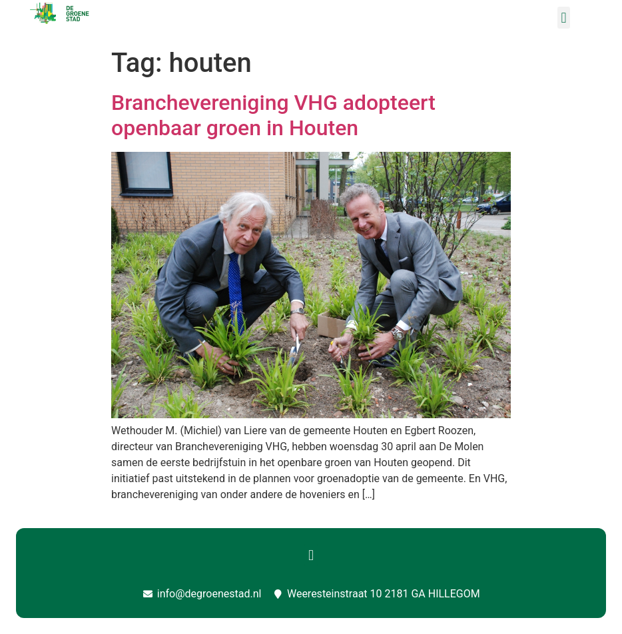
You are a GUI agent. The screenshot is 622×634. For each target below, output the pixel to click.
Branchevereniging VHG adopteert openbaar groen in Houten (273, 115)
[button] (563, 18)
